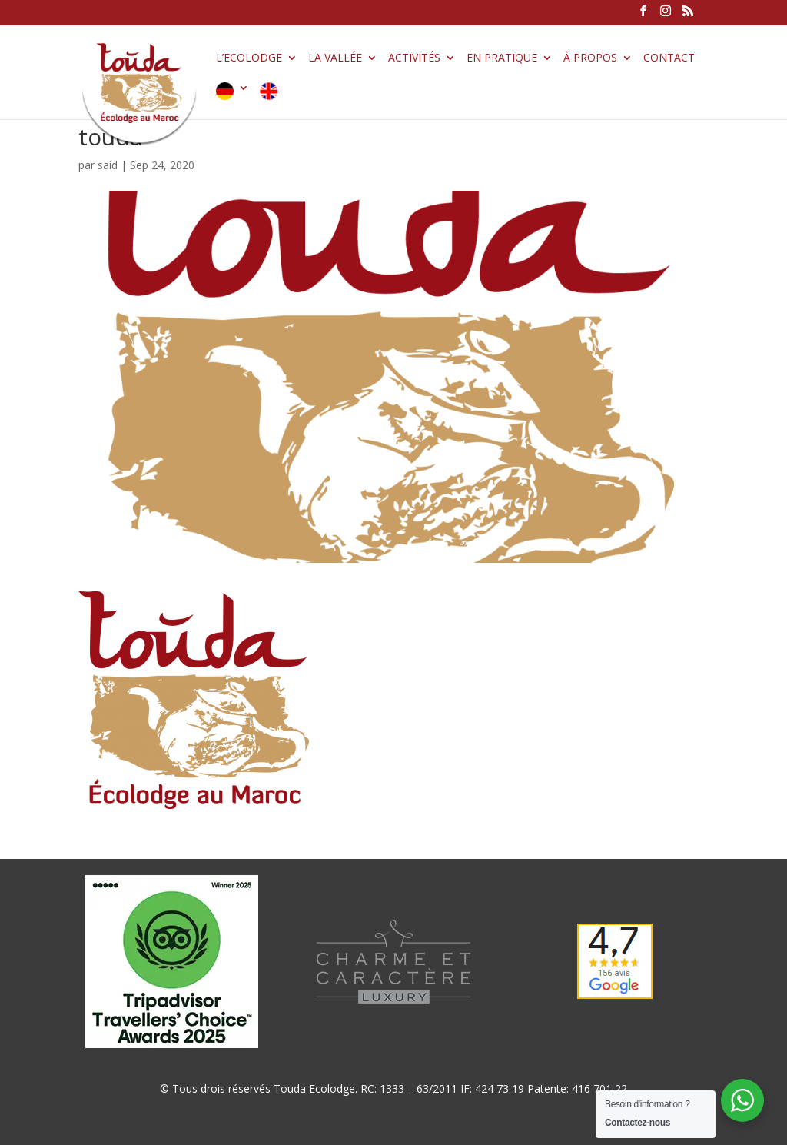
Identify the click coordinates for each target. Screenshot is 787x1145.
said (108, 165)
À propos (590, 58)
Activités (414, 58)
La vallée (335, 58)
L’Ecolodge (249, 58)
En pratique (502, 58)
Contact (669, 58)
